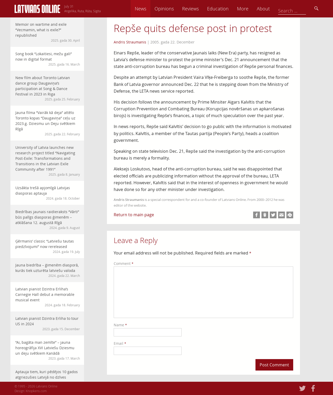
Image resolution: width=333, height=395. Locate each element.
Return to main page (134, 215)
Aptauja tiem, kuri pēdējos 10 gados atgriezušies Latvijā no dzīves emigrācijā (47, 379)
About (299, 8)
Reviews (226, 8)
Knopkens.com (36, 391)
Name (120, 324)
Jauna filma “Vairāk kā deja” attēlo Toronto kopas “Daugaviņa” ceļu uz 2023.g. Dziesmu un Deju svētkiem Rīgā (47, 123)
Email (120, 343)
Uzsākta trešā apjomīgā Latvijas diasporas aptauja (47, 193)
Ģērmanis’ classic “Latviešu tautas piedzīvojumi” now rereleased (47, 246)
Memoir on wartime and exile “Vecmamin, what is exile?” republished (47, 32)
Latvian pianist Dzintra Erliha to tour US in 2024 (47, 323)
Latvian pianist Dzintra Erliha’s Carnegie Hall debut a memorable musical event (47, 296)
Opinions (200, 8)
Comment (123, 263)
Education (254, 8)
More (279, 8)
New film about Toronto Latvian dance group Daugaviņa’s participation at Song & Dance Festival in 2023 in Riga (47, 88)
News (176, 8)
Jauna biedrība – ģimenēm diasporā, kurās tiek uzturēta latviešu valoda (47, 270)
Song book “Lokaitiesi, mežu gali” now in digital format (47, 59)
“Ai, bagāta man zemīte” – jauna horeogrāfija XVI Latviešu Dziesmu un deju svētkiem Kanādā (47, 350)
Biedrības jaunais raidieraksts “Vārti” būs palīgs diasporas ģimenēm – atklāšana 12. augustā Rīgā (47, 219)
